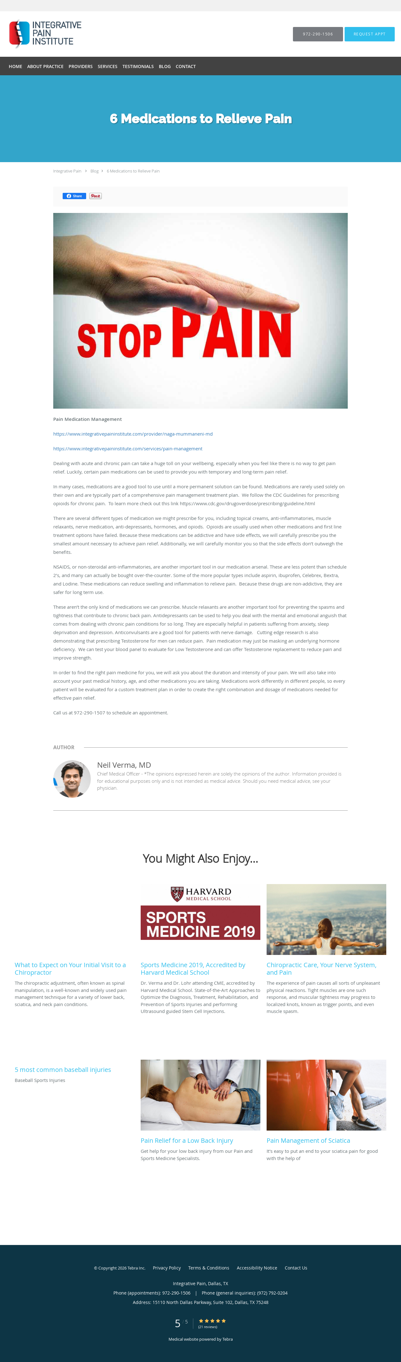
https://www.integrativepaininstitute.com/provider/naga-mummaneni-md (133, 434)
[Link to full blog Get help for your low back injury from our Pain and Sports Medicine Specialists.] (200, 1103)
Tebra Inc (136, 1268)
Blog (95, 171)
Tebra (227, 1339)
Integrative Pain (67, 171)
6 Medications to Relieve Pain (133, 171)
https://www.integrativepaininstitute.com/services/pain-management (127, 448)
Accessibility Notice (257, 1268)
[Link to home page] (33, 34)
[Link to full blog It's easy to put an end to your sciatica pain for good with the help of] (326, 1103)
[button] (370, 34)
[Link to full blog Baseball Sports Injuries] (74, 1068)
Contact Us (296, 1268)
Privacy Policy (167, 1268)
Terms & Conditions (208, 1268)
